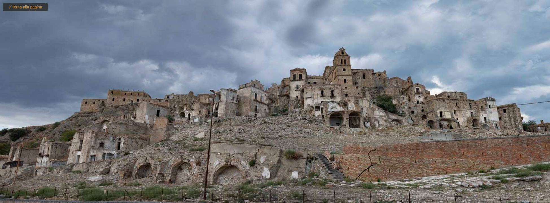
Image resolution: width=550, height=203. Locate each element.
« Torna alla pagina (25, 7)
